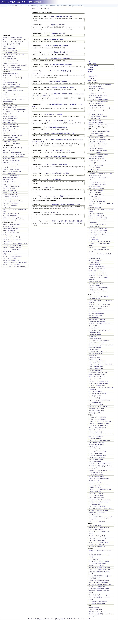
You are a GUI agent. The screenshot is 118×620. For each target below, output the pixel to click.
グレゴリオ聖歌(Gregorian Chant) (11, 50)
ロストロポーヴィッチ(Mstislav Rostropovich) (100, 517)
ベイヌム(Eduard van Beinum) (96, 114)
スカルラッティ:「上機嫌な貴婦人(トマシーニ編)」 (59, 16)
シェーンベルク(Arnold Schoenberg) (12, 239)
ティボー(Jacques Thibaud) (96, 472)
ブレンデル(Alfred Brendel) (95, 370)
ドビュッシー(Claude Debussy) (11, 169)
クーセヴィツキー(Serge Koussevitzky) (98, 99)
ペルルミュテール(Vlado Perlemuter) (98, 372)
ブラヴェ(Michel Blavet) (9, 56)
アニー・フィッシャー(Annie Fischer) (98, 296)
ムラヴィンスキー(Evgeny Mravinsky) (98, 275)
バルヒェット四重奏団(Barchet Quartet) (99, 580)
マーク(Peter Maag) (94, 262)
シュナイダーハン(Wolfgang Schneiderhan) (100, 463)
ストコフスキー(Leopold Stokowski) (98, 218)
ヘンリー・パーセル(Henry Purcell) (12, 67)
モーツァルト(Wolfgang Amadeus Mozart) (13, 75)
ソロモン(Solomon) (93, 349)
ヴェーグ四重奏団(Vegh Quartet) (97, 603)
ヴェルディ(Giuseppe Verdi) (10, 116)
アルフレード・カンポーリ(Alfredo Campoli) (100, 421)
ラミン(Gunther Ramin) (94, 118)
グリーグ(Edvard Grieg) (9, 158)
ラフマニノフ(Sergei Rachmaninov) (12, 224)
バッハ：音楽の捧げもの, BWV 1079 (55, 25)
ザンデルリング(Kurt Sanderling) (97, 201)
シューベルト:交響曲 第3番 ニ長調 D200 (56, 81)
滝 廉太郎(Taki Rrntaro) (9, 252)
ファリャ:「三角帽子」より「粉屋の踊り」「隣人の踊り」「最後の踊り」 (65, 221)
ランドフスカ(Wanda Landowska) (97, 393)
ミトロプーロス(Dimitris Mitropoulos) (98, 160)
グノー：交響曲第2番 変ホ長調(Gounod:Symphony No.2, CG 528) (63, 204)
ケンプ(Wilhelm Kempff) (95, 334)
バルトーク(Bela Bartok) (9, 230)
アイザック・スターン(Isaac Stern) (97, 417)
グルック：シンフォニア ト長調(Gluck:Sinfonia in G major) (61, 196)
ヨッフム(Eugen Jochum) (95, 281)
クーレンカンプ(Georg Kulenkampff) (98, 451)
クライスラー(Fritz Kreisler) (96, 453)
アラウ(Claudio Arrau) (94, 298)
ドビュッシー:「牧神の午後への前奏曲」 (56, 156)
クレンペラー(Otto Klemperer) (96, 194)
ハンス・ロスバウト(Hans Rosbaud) (98, 230)
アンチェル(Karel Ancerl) (95, 175)
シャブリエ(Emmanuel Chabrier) (11, 196)
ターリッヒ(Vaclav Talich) (95, 152)
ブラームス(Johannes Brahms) (10, 128)
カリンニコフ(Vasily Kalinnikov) (11, 175)
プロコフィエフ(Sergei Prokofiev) (11, 237)
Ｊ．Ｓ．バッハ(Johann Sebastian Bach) (13, 41)
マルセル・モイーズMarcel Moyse (97, 544)
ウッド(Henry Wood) (94, 91)
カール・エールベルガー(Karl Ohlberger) (99, 527)
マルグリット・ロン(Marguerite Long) (98, 381)
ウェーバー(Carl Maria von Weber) (11, 84)
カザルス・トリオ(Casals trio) (96, 565)
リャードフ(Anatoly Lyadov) (10, 215)
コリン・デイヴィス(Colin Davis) (97, 199)
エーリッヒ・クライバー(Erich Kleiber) (98, 93)
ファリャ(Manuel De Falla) (9, 258)
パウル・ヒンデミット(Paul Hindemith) (13, 245)
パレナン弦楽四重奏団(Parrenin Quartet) (99, 588)
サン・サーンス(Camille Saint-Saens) (12, 148)
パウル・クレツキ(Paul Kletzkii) (97, 237)
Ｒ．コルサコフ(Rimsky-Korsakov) (11, 160)
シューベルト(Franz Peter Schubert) (12, 80)
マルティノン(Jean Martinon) (96, 270)
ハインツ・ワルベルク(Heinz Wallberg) (98, 228)
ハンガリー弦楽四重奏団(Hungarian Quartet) (100, 576)
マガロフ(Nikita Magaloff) (95, 379)
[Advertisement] (15, 21)
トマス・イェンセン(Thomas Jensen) (98, 154)
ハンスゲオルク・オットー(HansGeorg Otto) (100, 232)
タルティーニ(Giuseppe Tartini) (10, 46)
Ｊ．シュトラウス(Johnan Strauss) (12, 126)
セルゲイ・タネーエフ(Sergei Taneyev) (13, 218)
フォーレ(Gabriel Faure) (9, 188)
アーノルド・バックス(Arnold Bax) (11, 264)
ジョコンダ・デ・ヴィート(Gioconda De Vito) (100, 470)
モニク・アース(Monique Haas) (97, 385)
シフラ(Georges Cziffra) (95, 338)
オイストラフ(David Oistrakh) (96, 444)
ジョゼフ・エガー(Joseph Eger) (97, 536)
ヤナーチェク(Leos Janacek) (10, 192)
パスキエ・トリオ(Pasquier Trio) (97, 586)
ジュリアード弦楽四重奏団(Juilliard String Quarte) (101, 567)
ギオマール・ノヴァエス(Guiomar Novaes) (99, 323)
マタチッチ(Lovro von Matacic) (96, 266)
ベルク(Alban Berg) (8, 241)
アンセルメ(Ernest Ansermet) (96, 133)
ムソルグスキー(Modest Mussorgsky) (12, 152)
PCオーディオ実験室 (93, 65)
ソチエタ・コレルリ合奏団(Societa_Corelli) (100, 569)
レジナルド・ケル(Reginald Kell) (97, 546)
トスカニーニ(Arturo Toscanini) (96, 105)
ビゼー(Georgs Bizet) (8, 150)
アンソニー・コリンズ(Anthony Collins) (99, 135)
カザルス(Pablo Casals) (95, 186)
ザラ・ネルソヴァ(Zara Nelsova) (97, 457)
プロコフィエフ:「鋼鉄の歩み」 (54, 179)
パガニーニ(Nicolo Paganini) (10, 82)
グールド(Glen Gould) (94, 328)
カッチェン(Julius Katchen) (95, 315)
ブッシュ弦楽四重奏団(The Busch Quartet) (99, 595)
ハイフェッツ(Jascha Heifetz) (96, 476)
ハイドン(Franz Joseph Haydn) (11, 73)
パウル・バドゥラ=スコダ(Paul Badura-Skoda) (100, 364)
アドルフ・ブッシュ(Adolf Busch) (97, 88)
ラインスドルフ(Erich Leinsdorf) (97, 283)
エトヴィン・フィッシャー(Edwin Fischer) (99, 304)
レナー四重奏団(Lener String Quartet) (98, 601)
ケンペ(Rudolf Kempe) (94, 196)
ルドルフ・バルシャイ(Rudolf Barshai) (98, 287)
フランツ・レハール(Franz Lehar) (11, 249)
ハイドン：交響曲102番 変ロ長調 (54, 39)
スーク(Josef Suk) (7, 234)
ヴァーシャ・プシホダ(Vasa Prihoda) (12, 256)
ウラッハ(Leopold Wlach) (95, 525)
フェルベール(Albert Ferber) (96, 366)
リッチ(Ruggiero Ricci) (94, 504)
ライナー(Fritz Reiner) (94, 167)
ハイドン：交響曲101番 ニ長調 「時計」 (56, 33)
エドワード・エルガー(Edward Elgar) (98, 95)
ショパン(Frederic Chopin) (9, 107)
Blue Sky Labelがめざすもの (35, 619)
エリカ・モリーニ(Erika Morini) (96, 436)
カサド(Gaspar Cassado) (95, 446)
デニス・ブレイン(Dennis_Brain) (97, 540)
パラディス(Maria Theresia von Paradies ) (13, 90)
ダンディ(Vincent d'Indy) (9, 181)
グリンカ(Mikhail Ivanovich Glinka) (11, 139)
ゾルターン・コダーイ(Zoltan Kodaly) (12, 247)
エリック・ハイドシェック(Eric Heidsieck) (99, 306)
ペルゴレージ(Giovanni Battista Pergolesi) (13, 54)
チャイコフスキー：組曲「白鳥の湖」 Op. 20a (58, 150)
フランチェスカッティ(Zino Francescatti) (99, 485)
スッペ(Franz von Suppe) (9, 133)
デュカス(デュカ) (7, 207)
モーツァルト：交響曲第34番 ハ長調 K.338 (57, 45)
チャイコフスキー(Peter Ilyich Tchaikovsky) (14, 154)
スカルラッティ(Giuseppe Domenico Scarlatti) (14, 39)
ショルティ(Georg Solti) (95, 207)
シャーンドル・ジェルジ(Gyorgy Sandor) (99, 340)
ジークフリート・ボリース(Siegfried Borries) (100, 466)
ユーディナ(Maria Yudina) (95, 391)
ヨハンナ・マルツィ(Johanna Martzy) (98, 502)
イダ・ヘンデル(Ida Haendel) (96, 429)
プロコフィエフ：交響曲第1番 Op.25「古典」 (58, 173)
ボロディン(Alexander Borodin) (11, 137)
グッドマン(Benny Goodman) (96, 529)
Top (48, 8)
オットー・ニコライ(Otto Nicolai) (11, 86)
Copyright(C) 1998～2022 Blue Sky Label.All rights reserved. (73, 619)
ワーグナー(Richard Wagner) (10, 118)
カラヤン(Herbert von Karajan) (96, 188)
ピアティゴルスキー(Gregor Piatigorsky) (99, 478)
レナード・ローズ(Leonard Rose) (97, 512)
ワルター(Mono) (92, 80)
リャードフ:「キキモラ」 (52, 212)
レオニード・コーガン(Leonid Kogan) (98, 510)
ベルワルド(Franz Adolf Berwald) (11, 95)
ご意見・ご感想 (92, 63)
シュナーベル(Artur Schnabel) (96, 342)
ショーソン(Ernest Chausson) (10, 190)
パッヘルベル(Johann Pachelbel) (11, 61)
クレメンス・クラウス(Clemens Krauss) (99, 101)
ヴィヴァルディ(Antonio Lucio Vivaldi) (12, 37)
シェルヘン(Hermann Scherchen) (97, 146)
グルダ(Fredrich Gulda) (94, 332)
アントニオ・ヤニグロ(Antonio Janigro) (99, 425)
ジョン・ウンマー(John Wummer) (97, 538)
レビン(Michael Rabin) (94, 514)
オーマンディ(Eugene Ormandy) (97, 182)
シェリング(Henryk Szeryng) (96, 459)
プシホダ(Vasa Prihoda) (95, 491)
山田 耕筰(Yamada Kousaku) (10, 254)
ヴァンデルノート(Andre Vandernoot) (98, 292)
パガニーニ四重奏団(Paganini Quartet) (98, 582)
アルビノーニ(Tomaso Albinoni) (11, 63)
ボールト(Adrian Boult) (94, 258)
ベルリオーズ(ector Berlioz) (10, 105)
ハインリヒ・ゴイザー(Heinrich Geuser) (99, 542)
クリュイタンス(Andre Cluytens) (97, 141)
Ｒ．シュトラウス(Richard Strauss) (12, 171)
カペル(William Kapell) (94, 317)
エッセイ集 (90, 67)
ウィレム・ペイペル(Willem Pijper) (11, 260)
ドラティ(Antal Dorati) (94, 226)
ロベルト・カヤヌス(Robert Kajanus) (98, 124)
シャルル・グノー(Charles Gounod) (12, 143)
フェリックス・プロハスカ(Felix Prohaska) (99, 241)
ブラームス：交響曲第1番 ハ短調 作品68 (56, 127)
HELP (89, 61)
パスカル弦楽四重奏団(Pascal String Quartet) (100, 584)
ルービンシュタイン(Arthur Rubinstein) (98, 406)
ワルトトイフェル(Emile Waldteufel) (12, 184)
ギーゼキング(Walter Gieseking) (97, 321)
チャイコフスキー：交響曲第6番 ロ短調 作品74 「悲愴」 (60, 133)
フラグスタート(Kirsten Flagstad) (97, 611)
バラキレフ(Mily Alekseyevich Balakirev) (13, 201)
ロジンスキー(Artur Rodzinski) (96, 122)
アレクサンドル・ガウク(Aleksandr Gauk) (99, 131)
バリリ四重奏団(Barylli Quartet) (96, 578)
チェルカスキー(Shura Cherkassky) (98, 351)
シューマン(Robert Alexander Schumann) (13, 111)
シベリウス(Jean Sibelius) (9, 173)
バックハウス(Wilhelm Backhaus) (97, 362)
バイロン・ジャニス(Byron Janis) (97, 360)
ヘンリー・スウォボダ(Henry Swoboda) (99, 249)
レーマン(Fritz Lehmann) (95, 120)
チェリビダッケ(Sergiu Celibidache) (98, 224)
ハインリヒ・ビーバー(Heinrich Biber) (12, 69)
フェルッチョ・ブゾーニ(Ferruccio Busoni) (13, 220)
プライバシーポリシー (49, 619)
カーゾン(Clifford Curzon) (95, 311)
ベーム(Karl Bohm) (93, 251)
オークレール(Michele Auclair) (96, 442)
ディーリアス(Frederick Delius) (10, 203)
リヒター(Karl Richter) (94, 285)
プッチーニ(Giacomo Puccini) (10, 165)
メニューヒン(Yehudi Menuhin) (96, 497)
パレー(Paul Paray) (93, 239)
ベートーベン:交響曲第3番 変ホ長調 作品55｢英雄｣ (59, 64)
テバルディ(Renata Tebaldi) (96, 609)
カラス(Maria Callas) (94, 607)
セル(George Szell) (93, 222)
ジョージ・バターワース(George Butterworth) (14, 266)
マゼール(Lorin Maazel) (94, 264)
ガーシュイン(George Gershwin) (11, 232)
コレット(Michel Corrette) (9, 58)
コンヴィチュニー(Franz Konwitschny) (98, 144)
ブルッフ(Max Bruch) (8, 179)
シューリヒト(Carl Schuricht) (96, 148)
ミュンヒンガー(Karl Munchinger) (97, 273)
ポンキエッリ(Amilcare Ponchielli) (11, 186)
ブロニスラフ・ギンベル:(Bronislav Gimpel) (100, 489)
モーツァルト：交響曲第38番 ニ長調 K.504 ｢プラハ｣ (59, 58)
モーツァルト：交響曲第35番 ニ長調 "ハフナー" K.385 (60, 52)
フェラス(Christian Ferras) (95, 480)
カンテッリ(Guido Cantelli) (95, 97)
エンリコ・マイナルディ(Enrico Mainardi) (99, 440)
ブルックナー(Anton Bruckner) (10, 124)
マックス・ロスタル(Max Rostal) (97, 493)
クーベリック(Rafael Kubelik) (96, 190)
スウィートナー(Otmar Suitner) (96, 213)
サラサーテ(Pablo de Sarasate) (11, 177)
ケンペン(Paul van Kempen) (96, 103)
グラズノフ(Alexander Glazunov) (11, 213)
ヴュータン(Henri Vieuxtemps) (10, 141)
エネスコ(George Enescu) (95, 432)
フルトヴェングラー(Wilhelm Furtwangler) (99, 108)
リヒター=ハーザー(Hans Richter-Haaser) (99, 400)
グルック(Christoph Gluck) (9, 88)
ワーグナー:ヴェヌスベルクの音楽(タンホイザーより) (59, 121)
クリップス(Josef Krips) (95, 192)
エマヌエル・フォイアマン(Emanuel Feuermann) (101, 434)
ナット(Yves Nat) (93, 355)
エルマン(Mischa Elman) (95, 438)
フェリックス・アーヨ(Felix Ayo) (97, 483)
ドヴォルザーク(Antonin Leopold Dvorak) (13, 156)
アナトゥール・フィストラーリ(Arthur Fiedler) (100, 173)
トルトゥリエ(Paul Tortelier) (96, 474)
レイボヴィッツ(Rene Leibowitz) (97, 290)
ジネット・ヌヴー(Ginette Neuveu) (97, 468)
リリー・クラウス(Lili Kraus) (96, 404)
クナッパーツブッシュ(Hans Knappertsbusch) (100, 139)
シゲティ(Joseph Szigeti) (95, 461)
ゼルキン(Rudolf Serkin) (95, 347)
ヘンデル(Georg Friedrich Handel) (11, 44)
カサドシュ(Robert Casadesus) (96, 313)
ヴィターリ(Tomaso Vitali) (9, 48)
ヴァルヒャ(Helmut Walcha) (96, 413)
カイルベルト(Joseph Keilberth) (97, 137)
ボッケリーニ (6, 92)
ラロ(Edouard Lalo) (8, 131)
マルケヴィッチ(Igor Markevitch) (97, 268)
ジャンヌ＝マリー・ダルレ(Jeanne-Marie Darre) (101, 345)
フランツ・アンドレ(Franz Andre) (97, 247)
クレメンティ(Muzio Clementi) (10, 97)
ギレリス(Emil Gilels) (94, 326)
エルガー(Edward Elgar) (9, 162)
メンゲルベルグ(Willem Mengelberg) (98, 116)
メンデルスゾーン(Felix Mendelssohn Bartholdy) (15, 109)
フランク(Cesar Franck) (9, 120)
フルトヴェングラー (93, 76)
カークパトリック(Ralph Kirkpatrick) (98, 309)
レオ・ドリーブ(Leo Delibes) (10, 205)
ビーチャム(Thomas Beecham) (96, 156)
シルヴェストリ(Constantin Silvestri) (98, 150)
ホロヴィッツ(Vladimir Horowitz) (97, 374)
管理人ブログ (91, 69)
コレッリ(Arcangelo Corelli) (10, 52)
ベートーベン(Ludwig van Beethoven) (12, 78)
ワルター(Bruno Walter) (94, 169)
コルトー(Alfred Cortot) (94, 336)
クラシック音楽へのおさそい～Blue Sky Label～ (23, 2)
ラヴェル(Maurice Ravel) (9, 226)
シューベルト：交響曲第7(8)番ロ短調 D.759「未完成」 (60, 87)
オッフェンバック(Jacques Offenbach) (12, 135)
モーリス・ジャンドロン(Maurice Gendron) (100, 500)
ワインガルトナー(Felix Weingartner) (98, 127)
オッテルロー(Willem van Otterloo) (97, 184)
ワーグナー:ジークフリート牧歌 (54, 114)
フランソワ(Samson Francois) (96, 368)
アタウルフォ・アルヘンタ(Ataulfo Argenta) (100, 84)
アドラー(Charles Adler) (95, 86)
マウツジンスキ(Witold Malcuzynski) (98, 376)
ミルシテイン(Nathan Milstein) (96, 495)
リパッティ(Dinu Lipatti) (95, 395)
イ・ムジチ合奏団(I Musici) (95, 559)
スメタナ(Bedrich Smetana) (10, 122)
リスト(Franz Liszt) (7, 114)
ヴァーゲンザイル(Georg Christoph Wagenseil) (15, 65)
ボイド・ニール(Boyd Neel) (96, 260)
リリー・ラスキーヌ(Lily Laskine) (97, 506)
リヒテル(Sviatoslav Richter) (96, 402)
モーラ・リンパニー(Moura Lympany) (98, 383)
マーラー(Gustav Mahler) (9, 167)
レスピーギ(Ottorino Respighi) (10, 228)
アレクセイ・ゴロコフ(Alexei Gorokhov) (99, 423)
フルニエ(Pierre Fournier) (95, 487)
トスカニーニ (91, 78)
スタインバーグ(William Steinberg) (97, 215)
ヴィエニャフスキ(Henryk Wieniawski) (12, 199)
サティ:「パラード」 (51, 187)
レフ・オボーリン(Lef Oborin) (96, 408)
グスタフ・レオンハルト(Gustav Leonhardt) (100, 330)
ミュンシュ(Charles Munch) (96, 163)
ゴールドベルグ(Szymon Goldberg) (97, 455)
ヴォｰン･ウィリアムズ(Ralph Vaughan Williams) (15, 243)
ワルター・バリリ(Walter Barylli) (97, 521)
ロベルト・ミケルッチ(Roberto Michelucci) (99, 519)
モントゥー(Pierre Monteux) (96, 165)
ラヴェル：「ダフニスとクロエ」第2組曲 (56, 164)
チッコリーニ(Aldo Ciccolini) (96, 353)
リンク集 (90, 71)
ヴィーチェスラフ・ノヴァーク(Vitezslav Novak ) (15, 262)
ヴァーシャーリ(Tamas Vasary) (96, 410)
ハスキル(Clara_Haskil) (94, 357)
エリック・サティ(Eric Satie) (10, 194)
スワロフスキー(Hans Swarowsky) (97, 220)
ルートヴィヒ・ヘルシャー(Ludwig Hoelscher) (100, 508)
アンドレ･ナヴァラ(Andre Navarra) (97, 427)
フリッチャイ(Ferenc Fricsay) (96, 158)
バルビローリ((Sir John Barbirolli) (97, 235)
